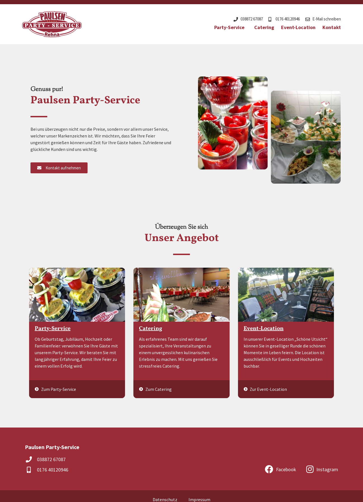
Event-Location (298, 27)
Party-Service (230, 27)
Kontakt (331, 27)
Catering (264, 27)
